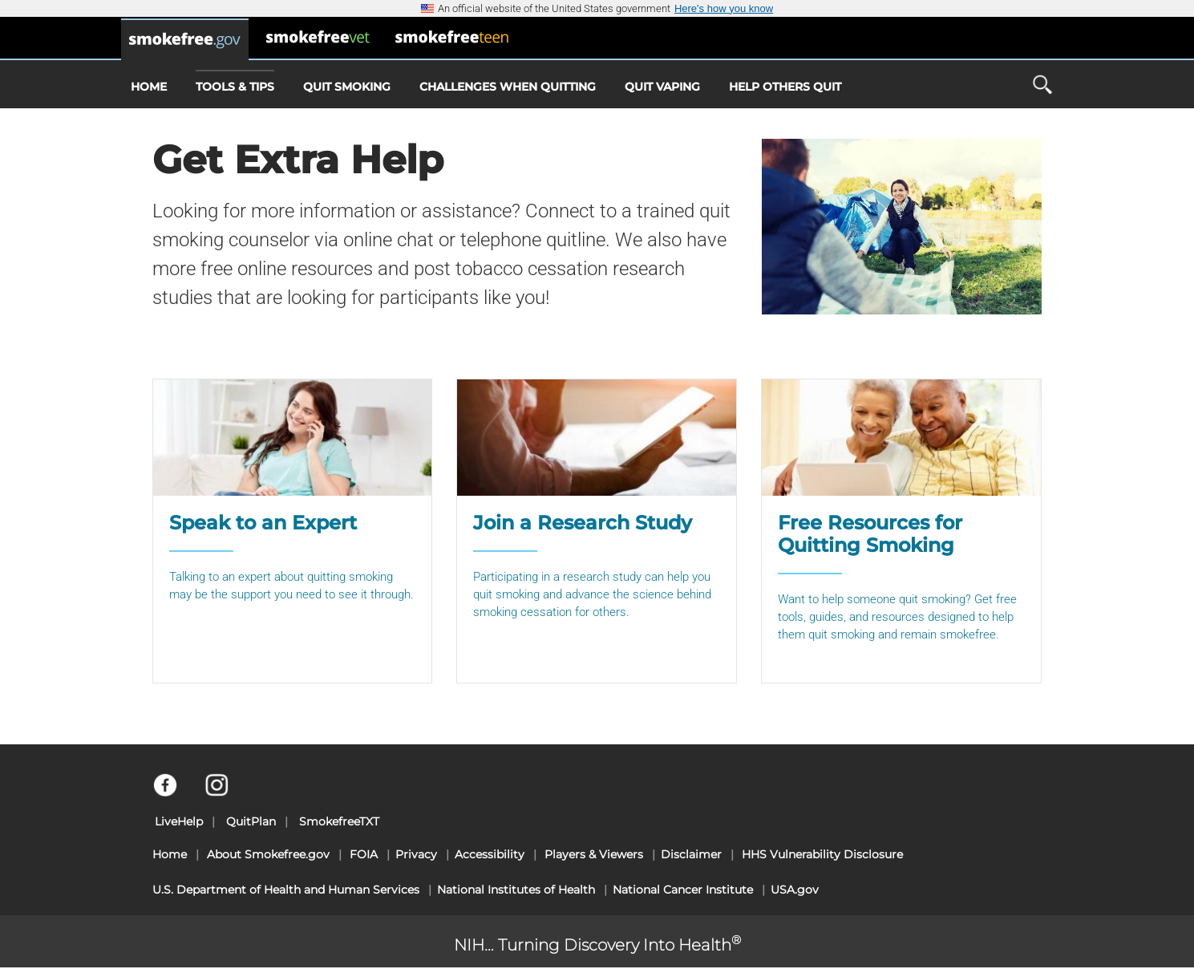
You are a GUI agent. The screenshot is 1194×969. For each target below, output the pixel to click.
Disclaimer (691, 854)
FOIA (364, 854)
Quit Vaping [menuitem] (662, 86)
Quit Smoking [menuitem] (347, 86)
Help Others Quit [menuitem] (785, 86)
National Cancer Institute (683, 889)
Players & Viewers (593, 854)
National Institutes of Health (516, 889)
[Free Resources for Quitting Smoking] (901, 531)
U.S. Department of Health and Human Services (285, 889)
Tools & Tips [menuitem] (235, 82)
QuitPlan (251, 821)
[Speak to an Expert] (292, 531)
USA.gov (795, 889)
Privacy (416, 854)
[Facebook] (174, 792)
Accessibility (489, 854)
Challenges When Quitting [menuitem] (507, 86)
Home (169, 854)
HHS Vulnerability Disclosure (822, 854)
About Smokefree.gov (268, 854)
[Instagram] (226, 792)
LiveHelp (179, 821)
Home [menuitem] (149, 86)
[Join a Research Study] (596, 531)
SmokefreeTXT (339, 821)
